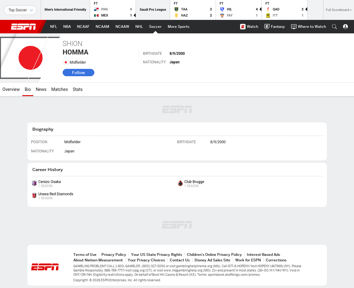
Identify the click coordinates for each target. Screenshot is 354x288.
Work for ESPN (248, 260)
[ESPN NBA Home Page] (67, 26)
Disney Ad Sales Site (212, 260)
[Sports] (20, 10)
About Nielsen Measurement (98, 260)
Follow (78, 72)
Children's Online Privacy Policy (214, 254)
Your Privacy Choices (146, 260)
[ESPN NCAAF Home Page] (83, 26)
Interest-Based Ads (263, 254)
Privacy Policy (113, 254)
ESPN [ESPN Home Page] (23, 26)
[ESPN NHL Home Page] (139, 26)
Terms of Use (85, 254)
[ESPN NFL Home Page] (53, 26)
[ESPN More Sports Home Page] (178, 26)
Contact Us (180, 260)
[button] (334, 26)
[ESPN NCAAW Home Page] (122, 26)
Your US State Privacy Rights (156, 254)
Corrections (276, 260)
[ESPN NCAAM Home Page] (102, 26)
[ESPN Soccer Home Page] (155, 26)
